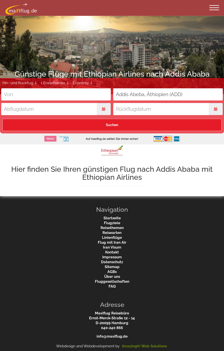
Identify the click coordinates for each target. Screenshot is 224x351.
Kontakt (112, 252)
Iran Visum (112, 247)
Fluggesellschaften (112, 281)
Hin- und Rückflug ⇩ (19, 83)
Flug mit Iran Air (112, 242)
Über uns (112, 276)
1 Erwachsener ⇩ (55, 83)
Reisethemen (112, 228)
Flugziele (112, 223)
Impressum (112, 257)
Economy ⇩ (83, 83)
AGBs (112, 272)
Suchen (112, 125)
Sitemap (112, 267)
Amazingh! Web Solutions (144, 346)
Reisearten (112, 233)
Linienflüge (112, 237)
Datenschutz (112, 262)
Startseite (112, 218)
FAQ (112, 286)
